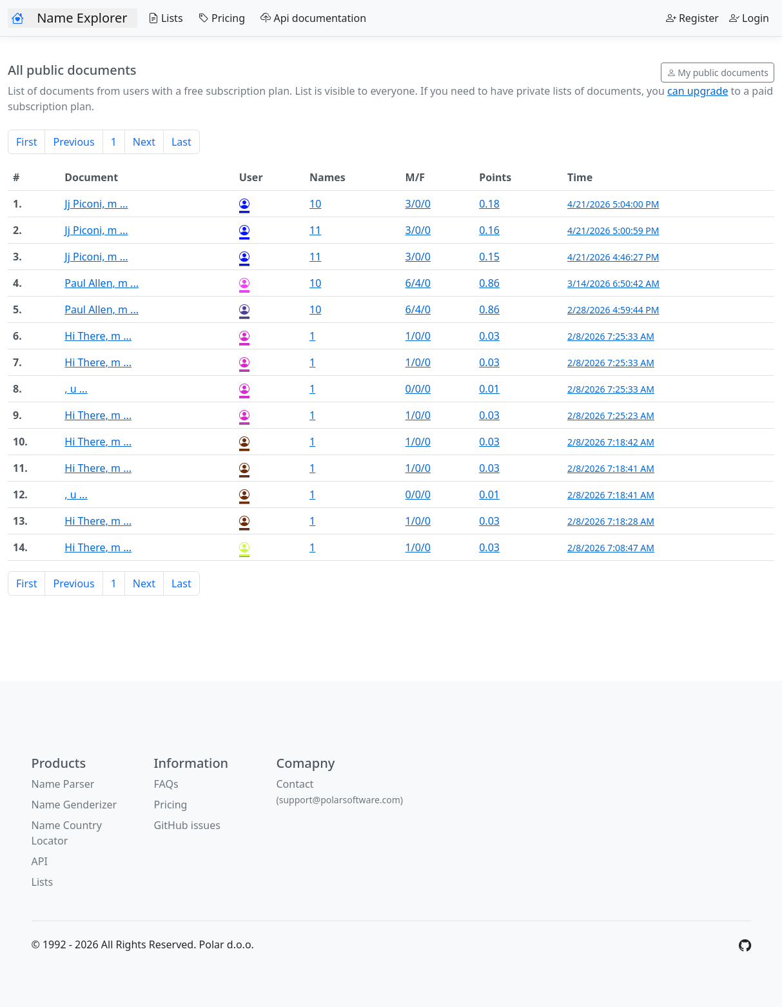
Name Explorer (82, 17)
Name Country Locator (67, 833)
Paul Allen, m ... (101, 283)
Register (692, 18)
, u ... (75, 389)
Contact (340, 791)
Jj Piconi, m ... (96, 204)
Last (181, 142)
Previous (73, 142)
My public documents (717, 72)
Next (144, 142)
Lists (162, 18)
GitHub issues (187, 825)
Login (749, 18)
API (40, 861)
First (26, 142)
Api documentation (310, 18)
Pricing (219, 18)
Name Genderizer (74, 804)
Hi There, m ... (98, 336)
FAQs (166, 784)
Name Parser (63, 784)
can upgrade (697, 91)
